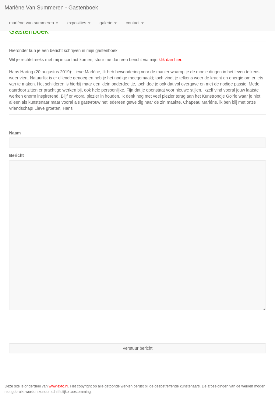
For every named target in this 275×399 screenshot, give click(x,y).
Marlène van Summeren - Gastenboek (51, 8)
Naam (15, 132)
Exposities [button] (78, 22)
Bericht (16, 155)
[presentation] (55, 326)
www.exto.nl (58, 386)
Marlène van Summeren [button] (33, 22)
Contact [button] (135, 22)
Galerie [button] (108, 22)
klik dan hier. (170, 59)
